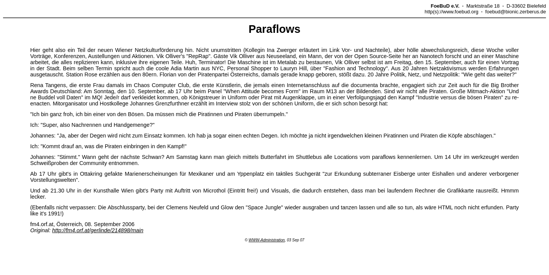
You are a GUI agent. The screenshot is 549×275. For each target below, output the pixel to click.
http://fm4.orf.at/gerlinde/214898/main (97, 230)
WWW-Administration (267, 240)
